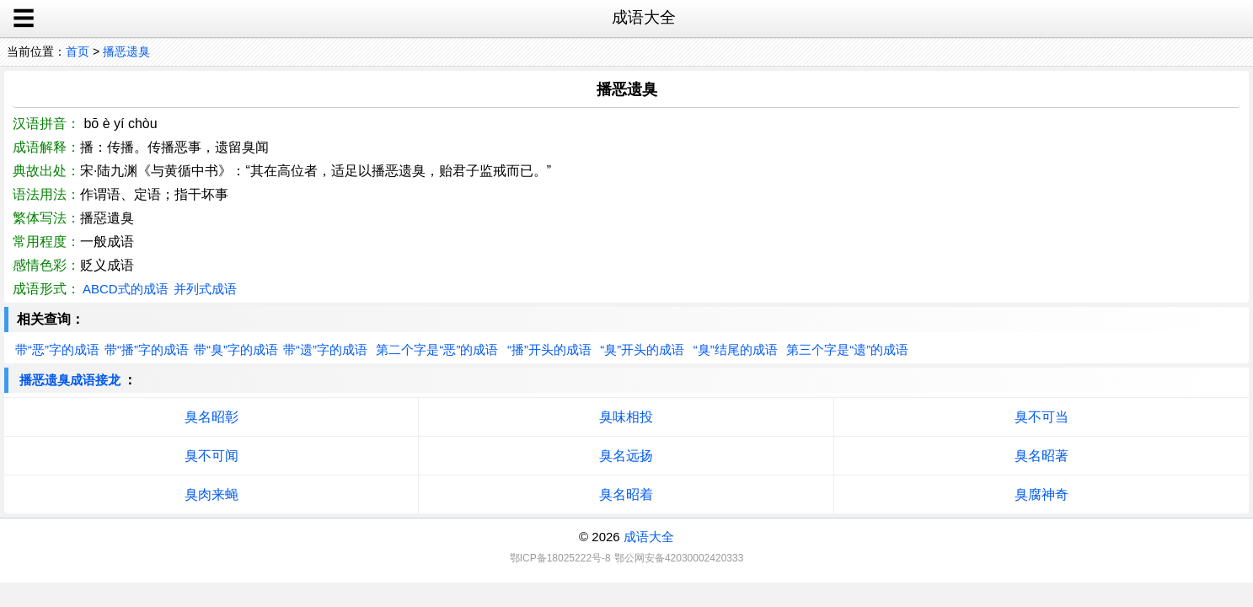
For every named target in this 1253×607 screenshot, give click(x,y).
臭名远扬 (626, 456)
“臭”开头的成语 (642, 349)
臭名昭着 (626, 494)
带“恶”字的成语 (57, 349)
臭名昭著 (1041, 456)
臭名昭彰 (211, 417)
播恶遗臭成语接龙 (69, 380)
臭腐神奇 (1041, 494)
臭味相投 (626, 417)
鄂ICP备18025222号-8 (560, 558)
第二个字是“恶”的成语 (437, 349)
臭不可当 (1041, 417)
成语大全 (649, 536)
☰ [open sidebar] (24, 18)
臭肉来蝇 (211, 494)
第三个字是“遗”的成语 (847, 349)
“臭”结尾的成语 (735, 349)
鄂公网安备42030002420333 (678, 558)
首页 (77, 51)
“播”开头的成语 (549, 349)
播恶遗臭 (126, 51)
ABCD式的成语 (126, 289)
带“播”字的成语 (146, 349)
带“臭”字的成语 (236, 349)
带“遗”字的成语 (325, 349)
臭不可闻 (211, 456)
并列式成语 (205, 289)
